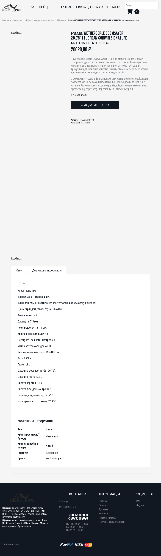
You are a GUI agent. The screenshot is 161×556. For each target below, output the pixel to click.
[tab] (19, 270)
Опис (19, 270)
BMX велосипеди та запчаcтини (39, 20)
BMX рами (61, 20)
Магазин (17, 20)
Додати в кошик (96, 105)
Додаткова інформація (47, 270)
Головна (6, 20)
